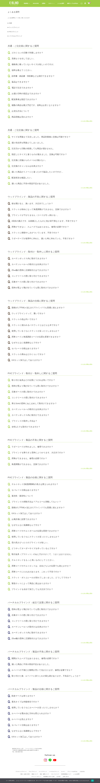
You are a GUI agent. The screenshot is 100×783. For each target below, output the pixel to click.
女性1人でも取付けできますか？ (26, 427)
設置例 (43, 3)
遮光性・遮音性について (22, 496)
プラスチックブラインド (21, 771)
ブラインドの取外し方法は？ (24, 421)
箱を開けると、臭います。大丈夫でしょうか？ (32, 203)
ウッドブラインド (14, 27)
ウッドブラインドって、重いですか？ (28, 313)
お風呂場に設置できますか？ (24, 519)
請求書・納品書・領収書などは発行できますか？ (33, 76)
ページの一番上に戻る (86, 121)
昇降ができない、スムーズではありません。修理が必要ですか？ (40, 227)
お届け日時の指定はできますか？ (26, 93)
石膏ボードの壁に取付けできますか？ (28, 392)
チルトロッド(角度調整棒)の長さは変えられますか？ (35, 484)
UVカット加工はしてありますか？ (27, 360)
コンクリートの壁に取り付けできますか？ (30, 276)
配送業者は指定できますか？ (24, 99)
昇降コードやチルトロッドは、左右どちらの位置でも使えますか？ (41, 566)
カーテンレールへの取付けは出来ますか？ (30, 264)
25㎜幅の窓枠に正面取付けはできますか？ (30, 270)
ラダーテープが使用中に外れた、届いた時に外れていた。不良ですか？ (43, 238)
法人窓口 (59, 776)
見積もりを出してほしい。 (23, 58)
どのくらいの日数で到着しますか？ (27, 53)
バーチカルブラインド (15, 36)
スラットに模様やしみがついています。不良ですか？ (35, 233)
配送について (35, 774)
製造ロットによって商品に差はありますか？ (31, 583)
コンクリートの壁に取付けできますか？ (29, 397)
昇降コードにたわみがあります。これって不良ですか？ (36, 572)
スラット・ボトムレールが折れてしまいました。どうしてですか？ (41, 577)
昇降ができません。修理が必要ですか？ (29, 458)
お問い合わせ (66, 776)
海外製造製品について (66, 774)
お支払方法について (20, 111)
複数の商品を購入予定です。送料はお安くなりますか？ (36, 105)
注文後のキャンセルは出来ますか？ (27, 166)
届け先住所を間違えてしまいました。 (28, 143)
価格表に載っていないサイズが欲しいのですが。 (33, 64)
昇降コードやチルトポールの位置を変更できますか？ (35, 531)
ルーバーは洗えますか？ (22, 719)
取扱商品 (26, 3)
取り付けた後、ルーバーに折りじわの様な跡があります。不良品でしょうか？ (46, 676)
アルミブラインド (33, 771)
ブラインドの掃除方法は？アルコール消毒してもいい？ (36, 502)
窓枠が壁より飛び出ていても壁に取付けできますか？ (35, 288)
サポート (50, 3)
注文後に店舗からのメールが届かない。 (29, 160)
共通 (10, 23)
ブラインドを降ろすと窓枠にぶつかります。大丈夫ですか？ (38, 452)
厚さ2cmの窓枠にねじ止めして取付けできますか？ (34, 403)
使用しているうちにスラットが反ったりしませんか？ (35, 331)
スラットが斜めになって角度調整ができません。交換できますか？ (41, 209)
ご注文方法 (82, 771)
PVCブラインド (13, 31)
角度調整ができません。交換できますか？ (30, 464)
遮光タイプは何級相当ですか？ (25, 702)
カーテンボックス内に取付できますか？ (29, 258)
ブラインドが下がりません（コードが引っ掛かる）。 (35, 215)
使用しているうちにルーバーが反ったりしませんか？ (35, 707)
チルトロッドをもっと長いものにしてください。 (34, 560)
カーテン (63, 771)
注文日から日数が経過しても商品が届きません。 (33, 148)
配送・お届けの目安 (25, 774)
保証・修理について (44, 774)
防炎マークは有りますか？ (23, 696)
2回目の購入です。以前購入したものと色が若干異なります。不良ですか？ (44, 221)
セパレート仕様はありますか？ (25, 348)
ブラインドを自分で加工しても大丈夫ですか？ (32, 589)
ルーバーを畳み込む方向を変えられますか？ (31, 713)
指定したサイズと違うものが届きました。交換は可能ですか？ (39, 154)
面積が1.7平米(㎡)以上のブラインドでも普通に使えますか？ (38, 308)
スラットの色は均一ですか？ (24, 319)
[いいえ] (98, 780)
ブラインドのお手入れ (72, 771)
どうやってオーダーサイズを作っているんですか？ (34, 548)
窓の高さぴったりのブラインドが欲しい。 (30, 542)
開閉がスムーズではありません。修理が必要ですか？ (35, 658)
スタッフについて (55, 774)
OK (92, 780)
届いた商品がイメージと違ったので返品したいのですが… (37, 172)
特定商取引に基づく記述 (48, 776)
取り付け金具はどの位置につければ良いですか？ (33, 380)
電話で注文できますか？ (22, 88)
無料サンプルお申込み (72, 3)
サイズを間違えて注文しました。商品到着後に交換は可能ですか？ (41, 137)
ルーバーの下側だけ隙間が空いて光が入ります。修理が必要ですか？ (42, 670)
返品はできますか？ (20, 82)
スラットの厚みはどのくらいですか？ (28, 354)
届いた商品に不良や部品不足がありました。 (31, 183)
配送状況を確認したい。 (22, 178)
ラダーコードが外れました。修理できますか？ (32, 447)
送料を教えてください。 (22, 70)
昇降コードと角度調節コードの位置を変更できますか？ (36, 337)
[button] (81, 3)
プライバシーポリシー (36, 776)
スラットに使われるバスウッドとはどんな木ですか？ (35, 325)
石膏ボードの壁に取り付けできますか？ (29, 282)
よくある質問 (61, 3)
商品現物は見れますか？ (22, 117)
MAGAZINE (36, 3)
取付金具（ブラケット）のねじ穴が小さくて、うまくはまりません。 (42, 554)
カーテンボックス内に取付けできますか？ (30, 415)
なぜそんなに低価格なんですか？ (26, 343)
